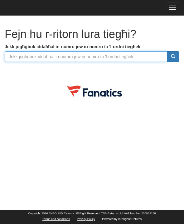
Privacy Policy (86, 219)
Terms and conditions (56, 219)
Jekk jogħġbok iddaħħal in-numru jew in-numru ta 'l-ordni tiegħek (72, 46)
